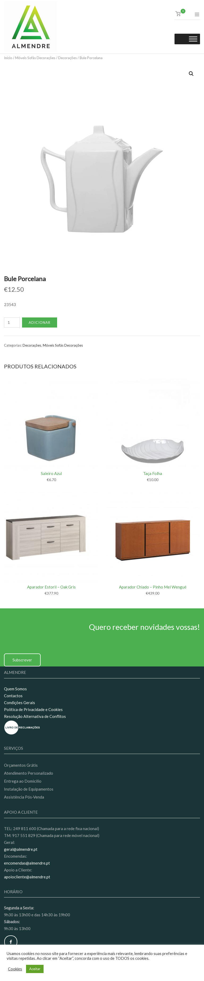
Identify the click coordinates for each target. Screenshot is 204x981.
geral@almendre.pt (20, 849)
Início (8, 58)
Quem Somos (15, 688)
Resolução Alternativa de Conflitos (35, 716)
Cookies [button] (15, 969)
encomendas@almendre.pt (27, 863)
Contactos (13, 695)
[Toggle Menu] (193, 39)
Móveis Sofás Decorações (35, 58)
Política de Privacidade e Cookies (33, 709)
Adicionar (39, 322)
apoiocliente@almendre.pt (27, 876)
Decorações (67, 58)
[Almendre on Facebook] (10, 941)
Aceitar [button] (34, 969)
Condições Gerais (19, 702)
